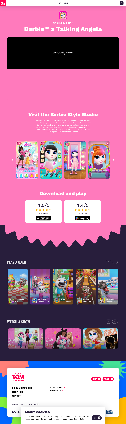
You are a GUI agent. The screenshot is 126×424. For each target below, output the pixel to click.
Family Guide (18, 392)
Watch (66, 3)
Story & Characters (22, 387)
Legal (21, 404)
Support (16, 396)
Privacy (15, 404)
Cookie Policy (80, 419)
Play (59, 3)
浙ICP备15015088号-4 (32, 404)
